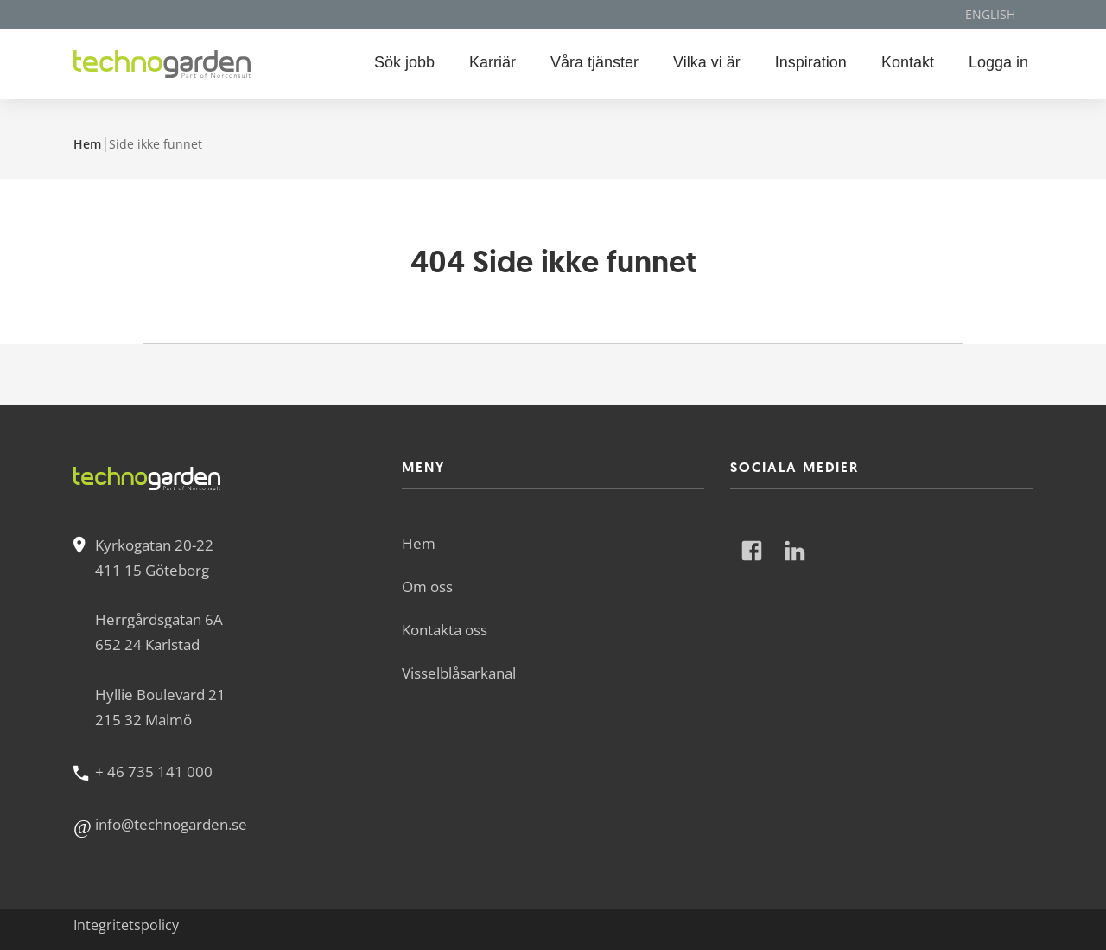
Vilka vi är (707, 62)
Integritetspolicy (126, 925)
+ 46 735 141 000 (154, 771)
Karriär (492, 62)
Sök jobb (404, 62)
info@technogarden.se (171, 824)
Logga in (998, 62)
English (990, 14)
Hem (87, 144)
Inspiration (811, 62)
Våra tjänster (594, 62)
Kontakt (907, 62)
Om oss (427, 586)
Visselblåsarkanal (459, 673)
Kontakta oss (444, 630)
